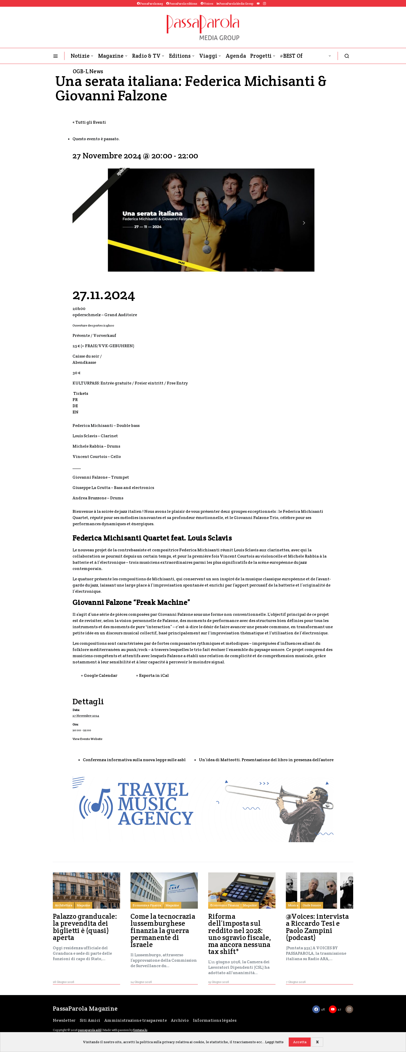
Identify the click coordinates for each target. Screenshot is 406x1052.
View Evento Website (87, 739)
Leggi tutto (274, 1042)
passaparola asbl (89, 1030)
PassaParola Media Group (235, 3)
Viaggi (208, 55)
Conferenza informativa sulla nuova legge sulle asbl (134, 759)
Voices (207, 3)
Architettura (63, 905)
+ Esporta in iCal (152, 675)
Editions (180, 55)
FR (75, 399)
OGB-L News (88, 71)
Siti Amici (90, 1020)
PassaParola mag (150, 3)
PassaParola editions (181, 3)
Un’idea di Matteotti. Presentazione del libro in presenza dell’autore (266, 759)
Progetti (261, 55)
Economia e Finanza (147, 905)
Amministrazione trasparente (135, 1020)
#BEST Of (291, 55)
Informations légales (214, 1020)
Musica (293, 905)
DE (75, 406)
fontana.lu (140, 1030)
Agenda (236, 55)
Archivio (180, 1020)
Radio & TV (146, 55)
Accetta (300, 1042)
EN (75, 412)
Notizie (80, 55)
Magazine (111, 55)
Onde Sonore (312, 905)
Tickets (80, 393)
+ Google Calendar (99, 675)
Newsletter (64, 1020)
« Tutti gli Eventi (89, 122)
